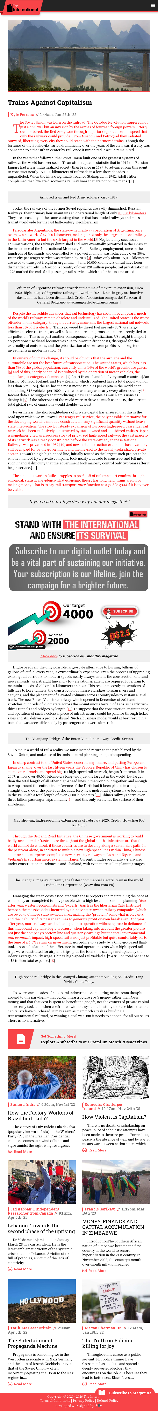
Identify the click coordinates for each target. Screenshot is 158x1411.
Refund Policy (107, 1400)
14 (70, 799)
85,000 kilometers (132, 213)
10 (62, 444)
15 (52, 960)
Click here (48, 656)
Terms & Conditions (55, 1400)
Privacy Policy (83, 1400)
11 (34, 467)
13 (98, 794)
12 (69, 708)
